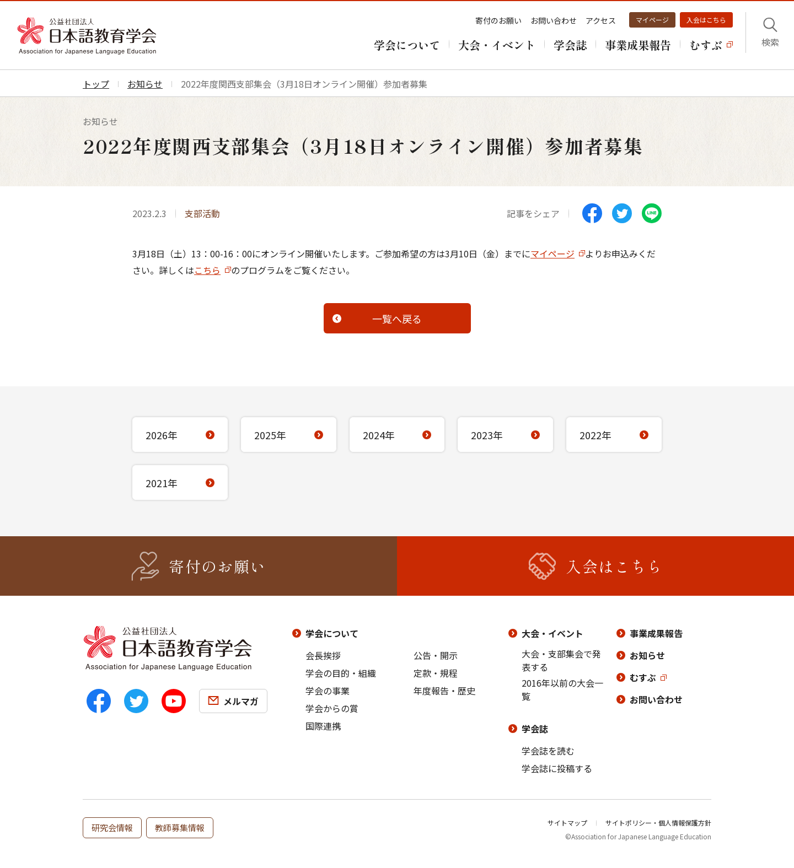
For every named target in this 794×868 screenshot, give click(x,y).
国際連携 (323, 725)
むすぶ (643, 677)
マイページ (652, 19)
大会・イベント (552, 633)
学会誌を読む (548, 750)
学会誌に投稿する (557, 768)
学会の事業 (327, 690)
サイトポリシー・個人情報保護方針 (658, 822)
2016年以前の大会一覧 (562, 689)
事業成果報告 (656, 633)
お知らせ (647, 655)
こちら (207, 270)
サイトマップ (567, 822)
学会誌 (535, 728)
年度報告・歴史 (444, 690)
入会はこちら (706, 19)
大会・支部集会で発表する (561, 660)
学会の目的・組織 (340, 673)
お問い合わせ (553, 20)
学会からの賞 (331, 708)
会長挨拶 (323, 655)
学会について (331, 633)
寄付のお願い (498, 20)
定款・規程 (436, 673)
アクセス (601, 20)
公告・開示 (436, 655)
